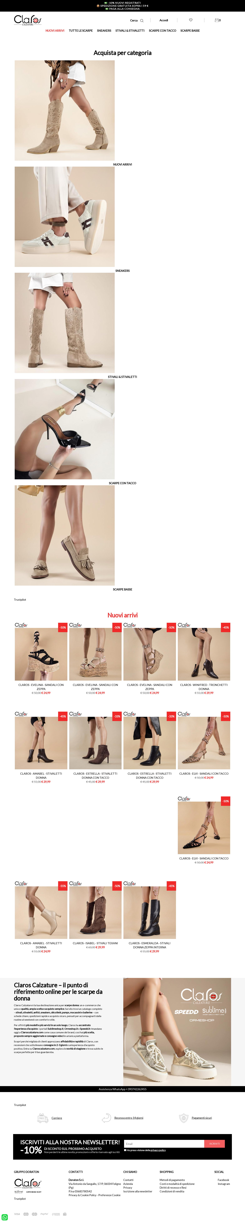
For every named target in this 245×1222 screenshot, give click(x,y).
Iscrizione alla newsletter (137, 1191)
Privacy (127, 1187)
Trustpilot (20, 599)
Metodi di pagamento (172, 1180)
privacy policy (158, 1150)
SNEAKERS (104, 30)
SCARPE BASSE (190, 30)
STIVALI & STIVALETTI (130, 30)
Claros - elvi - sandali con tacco (203, 773)
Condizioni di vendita (172, 1191)
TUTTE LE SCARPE (81, 30)
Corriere (57, 1118)
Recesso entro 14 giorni (128, 1117)
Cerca (136, 20)
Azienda (128, 1183)
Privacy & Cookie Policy (82, 1195)
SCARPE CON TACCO (162, 30)
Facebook (223, 1180)
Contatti (128, 1180)
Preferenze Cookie (109, 1195)
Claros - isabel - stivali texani (95, 943)
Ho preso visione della (146, 1150)
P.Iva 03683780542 (80, 1191)
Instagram (224, 1183)
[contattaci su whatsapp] (5, 1217)
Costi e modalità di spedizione (177, 1183)
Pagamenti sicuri (202, 1117)
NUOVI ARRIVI (54, 30)
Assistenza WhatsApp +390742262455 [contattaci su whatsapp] (122, 1089)
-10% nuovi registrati (122, 2)
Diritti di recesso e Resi (173, 1187)
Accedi (164, 20)
